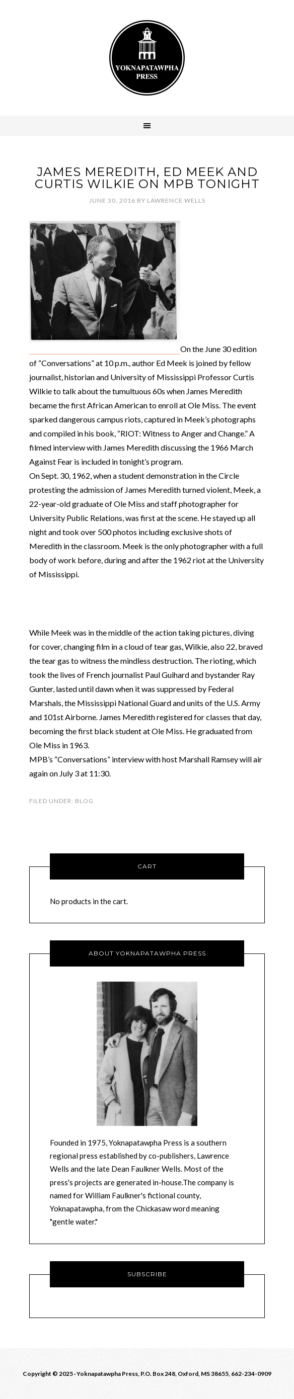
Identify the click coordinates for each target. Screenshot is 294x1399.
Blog (84, 801)
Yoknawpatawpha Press (147, 58)
